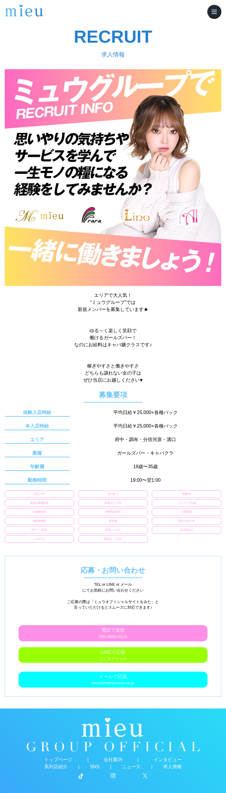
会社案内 (113, 759)
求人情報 (172, 766)
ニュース (131, 766)
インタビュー (168, 759)
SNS (95, 766)
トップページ (58, 759)
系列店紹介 (56, 766)
